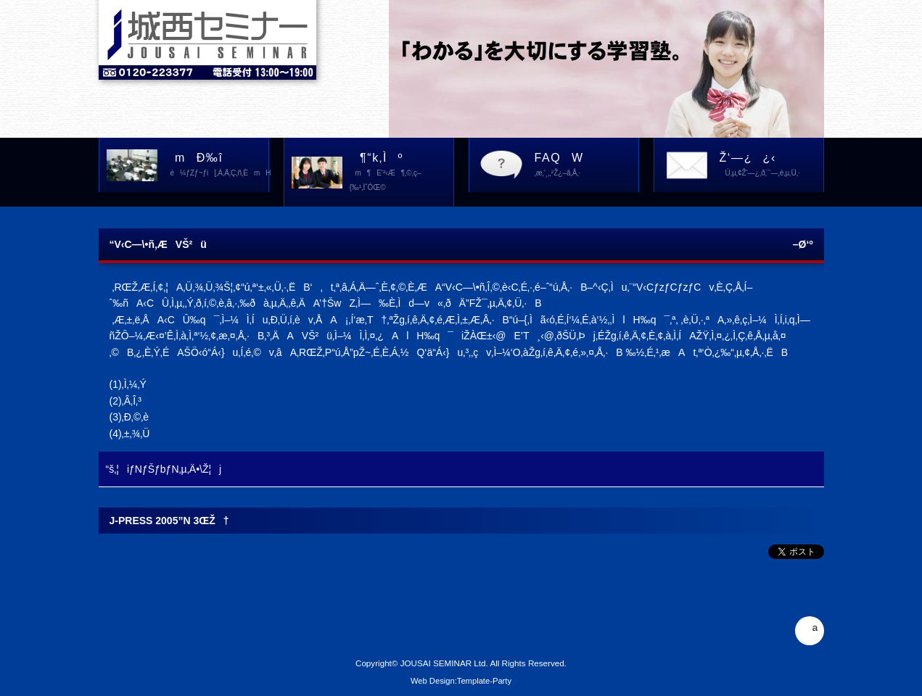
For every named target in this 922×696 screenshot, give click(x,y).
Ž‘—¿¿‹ (771, 166)
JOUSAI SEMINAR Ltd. (444, 663)
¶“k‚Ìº (401, 173)
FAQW (586, 166)
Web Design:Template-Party (461, 680)
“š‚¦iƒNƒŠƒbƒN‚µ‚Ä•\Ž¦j (164, 469)
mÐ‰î (217, 166)
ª (809, 631)
